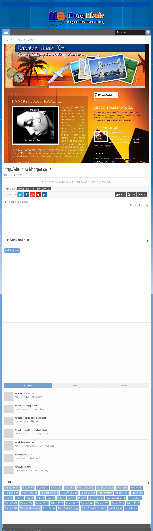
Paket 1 (9, 494)
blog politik (122, 484)
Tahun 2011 (41, 499)
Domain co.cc (88, 489)
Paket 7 (71, 494)
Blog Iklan (69, 484)
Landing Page (122, 489)
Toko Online (49, 505)
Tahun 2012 (57, 499)
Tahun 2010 (26, 499)
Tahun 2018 (11, 505)
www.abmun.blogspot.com (26, 402)
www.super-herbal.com (24, 389)
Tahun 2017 (133, 499)
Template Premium (30, 505)
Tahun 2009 (41, 189)
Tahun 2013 (72, 499)
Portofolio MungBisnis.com (17, 527)
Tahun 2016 (117, 499)
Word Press (131, 505)
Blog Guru (56, 484)
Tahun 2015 (102, 499)
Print (132, 194)
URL (142, 194)
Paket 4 (40, 494)
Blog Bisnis (42, 484)
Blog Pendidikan (105, 484)
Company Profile (49, 489)
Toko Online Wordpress (94, 505)
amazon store (12, 484)
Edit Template (105, 489)
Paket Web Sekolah (116, 494)
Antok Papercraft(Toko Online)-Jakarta (31, 426)
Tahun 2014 (87, 499)
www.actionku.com (23, 463)
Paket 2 (19, 494)
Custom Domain (69, 489)
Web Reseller (115, 505)
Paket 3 (30, 494)
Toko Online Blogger (68, 505)
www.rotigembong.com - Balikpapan (30, 414)
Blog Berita (28, 484)
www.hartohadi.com (23, 451)
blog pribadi (136, 484)
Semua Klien (23, 189)
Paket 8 (82, 494)
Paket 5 (50, 494)
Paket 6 (61, 494)
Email (120, 194)
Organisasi (137, 489)
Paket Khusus (96, 494)
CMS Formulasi (30, 489)
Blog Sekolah (12, 489)
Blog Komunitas (85, 484)
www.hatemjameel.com (24, 438)
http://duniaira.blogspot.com (58, 181)
